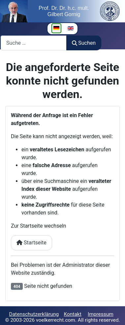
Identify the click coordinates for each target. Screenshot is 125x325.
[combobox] (34, 43)
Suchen (84, 43)
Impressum (100, 314)
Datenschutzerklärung (34, 314)
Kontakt (72, 314)
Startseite (31, 242)
